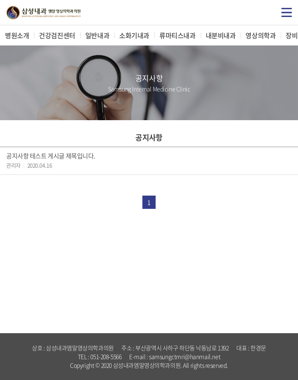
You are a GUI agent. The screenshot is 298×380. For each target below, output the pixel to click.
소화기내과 (134, 35)
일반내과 (97, 35)
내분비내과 (221, 35)
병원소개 (17, 35)
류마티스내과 (177, 35)
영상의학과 (260, 35)
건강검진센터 (57, 35)
